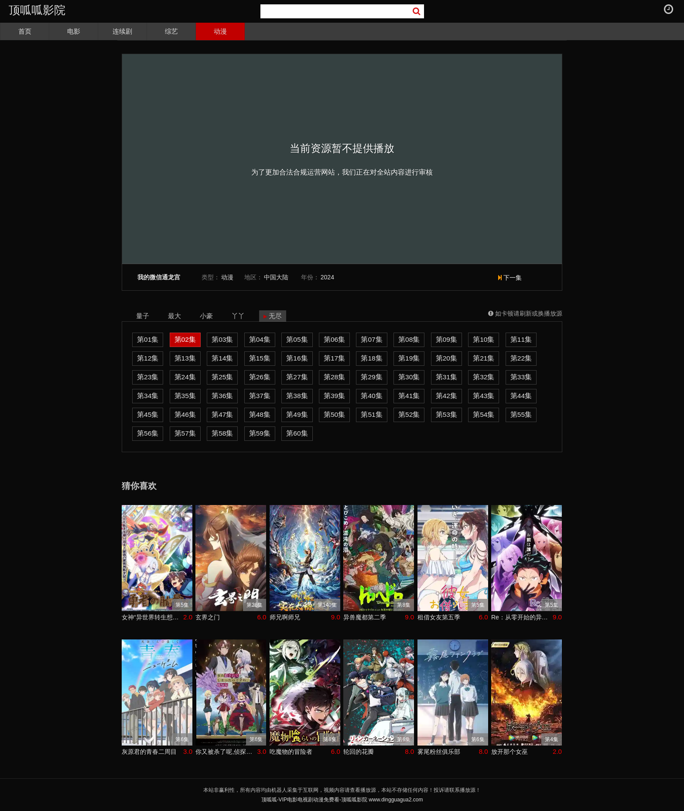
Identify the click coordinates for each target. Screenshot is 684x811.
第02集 (185, 339)
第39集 (334, 395)
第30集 (409, 377)
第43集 (483, 395)
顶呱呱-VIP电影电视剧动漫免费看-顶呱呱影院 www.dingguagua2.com (342, 800)
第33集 (521, 377)
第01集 (147, 339)
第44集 (521, 395)
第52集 (409, 414)
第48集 (259, 414)
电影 (73, 31)
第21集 (483, 358)
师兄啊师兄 (285, 617)
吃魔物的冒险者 (291, 751)
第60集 (297, 433)
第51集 (371, 414)
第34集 (147, 395)
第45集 (147, 414)
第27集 (297, 377)
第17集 (334, 358)
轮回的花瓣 (358, 751)
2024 (327, 277)
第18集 (371, 358)
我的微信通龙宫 (158, 277)
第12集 (147, 358)
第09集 (446, 339)
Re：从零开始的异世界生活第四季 (522, 617)
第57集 (185, 433)
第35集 (185, 395)
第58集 (222, 433)
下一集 (510, 277)
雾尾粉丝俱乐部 (438, 751)
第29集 (371, 377)
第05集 (297, 339)
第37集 (259, 395)
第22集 (521, 358)
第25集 (222, 377)
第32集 (483, 377)
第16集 (297, 358)
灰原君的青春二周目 (149, 751)
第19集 (409, 358)
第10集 (483, 339)
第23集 (147, 377)
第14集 (222, 358)
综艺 (171, 31)
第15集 (259, 358)
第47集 (222, 414)
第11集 (521, 339)
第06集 (334, 339)
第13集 (185, 358)
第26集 (259, 377)
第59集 (259, 433)
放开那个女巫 (509, 751)
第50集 (334, 414)
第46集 (185, 414)
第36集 (222, 395)
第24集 (185, 377)
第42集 (446, 395)
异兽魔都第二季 (364, 617)
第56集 (147, 433)
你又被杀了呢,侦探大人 (226, 751)
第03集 (222, 339)
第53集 (446, 414)
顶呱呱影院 (37, 10)
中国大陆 (276, 277)
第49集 (297, 414)
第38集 (297, 395)
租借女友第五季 (438, 617)
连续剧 (122, 31)
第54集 (483, 414)
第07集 (371, 339)
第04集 (259, 339)
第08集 (409, 339)
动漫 (220, 31)
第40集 (371, 395)
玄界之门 (207, 617)
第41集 (409, 395)
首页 (24, 31)
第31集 (446, 377)
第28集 (334, 377)
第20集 (446, 358)
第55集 (521, 414)
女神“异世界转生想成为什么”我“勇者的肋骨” (152, 617)
